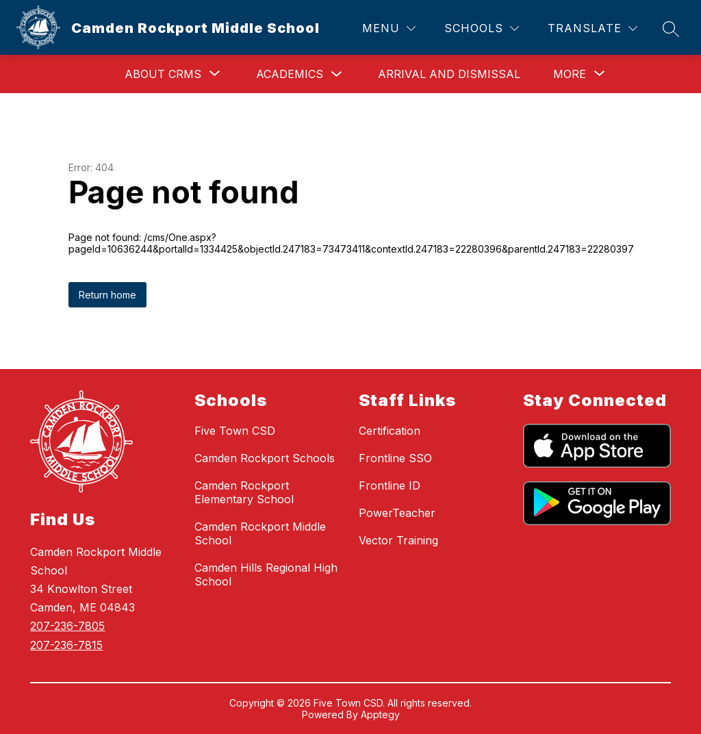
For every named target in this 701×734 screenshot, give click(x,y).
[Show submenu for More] (569, 74)
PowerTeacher (397, 513)
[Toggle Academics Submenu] (337, 74)
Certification (389, 431)
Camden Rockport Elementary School (244, 492)
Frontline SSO (395, 458)
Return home (107, 295)
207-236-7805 (67, 626)
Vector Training (398, 540)
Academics (289, 74)
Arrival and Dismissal (449, 74)
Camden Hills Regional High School (265, 574)
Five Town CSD (234, 431)
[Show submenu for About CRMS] (163, 74)
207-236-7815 (66, 645)
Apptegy (380, 714)
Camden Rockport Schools (264, 458)
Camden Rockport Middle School (260, 533)
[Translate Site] (592, 28)
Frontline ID (389, 485)
